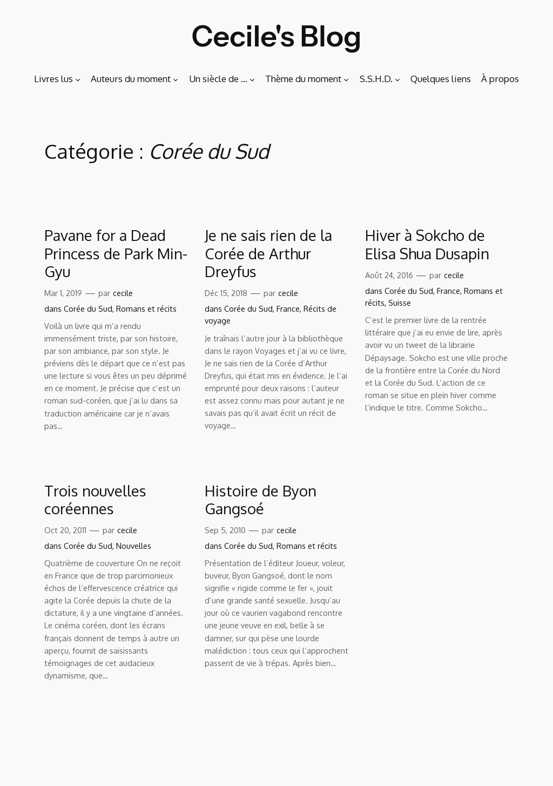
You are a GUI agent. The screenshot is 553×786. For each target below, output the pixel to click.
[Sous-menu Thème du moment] (346, 79)
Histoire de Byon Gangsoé (260, 500)
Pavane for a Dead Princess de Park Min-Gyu (115, 253)
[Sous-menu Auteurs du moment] (175, 79)
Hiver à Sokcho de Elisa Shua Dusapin (427, 244)
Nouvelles (133, 545)
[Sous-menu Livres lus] (77, 79)
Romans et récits (146, 308)
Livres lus (53, 78)
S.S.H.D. (376, 78)
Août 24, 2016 (389, 275)
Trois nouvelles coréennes (95, 500)
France (288, 308)
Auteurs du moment (131, 78)
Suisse (399, 302)
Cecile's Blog (277, 35)
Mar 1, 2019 (63, 293)
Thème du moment (303, 78)
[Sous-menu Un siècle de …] (252, 79)
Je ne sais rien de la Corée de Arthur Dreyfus (268, 253)
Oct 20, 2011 (65, 530)
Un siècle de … (218, 78)
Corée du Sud (88, 308)
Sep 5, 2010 (225, 530)
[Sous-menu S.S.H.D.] (397, 79)
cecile (123, 293)
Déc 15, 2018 (226, 293)
